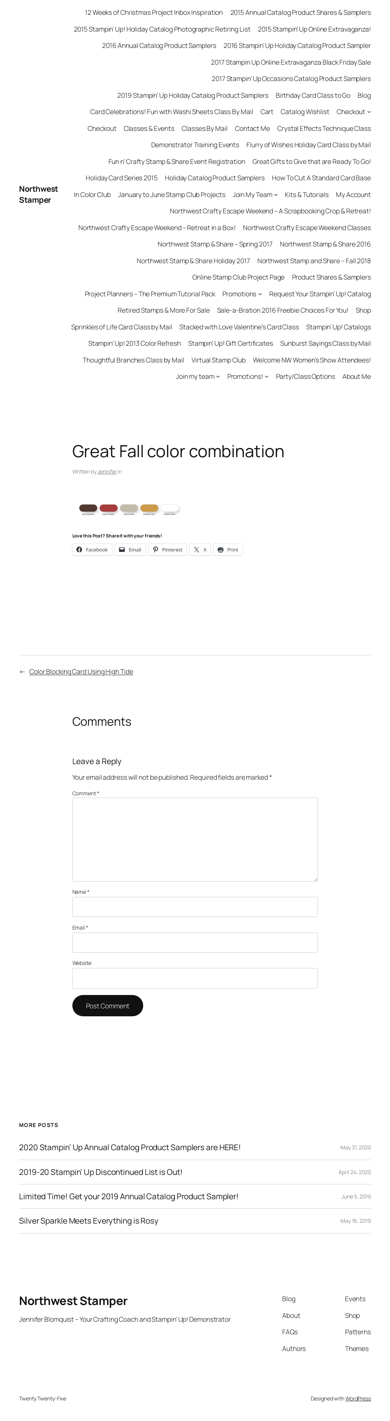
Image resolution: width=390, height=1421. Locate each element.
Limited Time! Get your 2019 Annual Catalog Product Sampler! (129, 1196)
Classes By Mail (205, 128)
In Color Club (92, 194)
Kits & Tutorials (306, 194)
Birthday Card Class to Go (313, 95)
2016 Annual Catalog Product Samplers (159, 45)
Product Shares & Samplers (331, 276)
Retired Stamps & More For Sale (163, 310)
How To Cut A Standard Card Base (321, 177)
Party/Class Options (305, 376)
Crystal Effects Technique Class (324, 128)
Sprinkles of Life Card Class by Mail (121, 326)
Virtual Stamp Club (219, 359)
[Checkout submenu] (369, 111)
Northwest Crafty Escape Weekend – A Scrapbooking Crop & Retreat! (270, 210)
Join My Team (252, 194)
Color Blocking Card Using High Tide (81, 671)
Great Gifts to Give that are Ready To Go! (312, 161)
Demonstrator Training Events (195, 144)
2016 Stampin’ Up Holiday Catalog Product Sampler (297, 45)
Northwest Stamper (38, 194)
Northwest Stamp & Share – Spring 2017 (215, 243)
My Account (353, 194)
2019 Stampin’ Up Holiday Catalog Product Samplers (192, 95)
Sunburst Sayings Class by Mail (325, 343)
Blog (364, 95)
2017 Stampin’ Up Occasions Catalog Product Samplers (291, 78)
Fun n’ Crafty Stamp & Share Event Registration (177, 161)
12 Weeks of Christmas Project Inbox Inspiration (154, 12)
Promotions (239, 293)
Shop (363, 310)
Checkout (351, 111)
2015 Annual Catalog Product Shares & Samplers (300, 12)
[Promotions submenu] (260, 293)
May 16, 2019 (355, 1220)
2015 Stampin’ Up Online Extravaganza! (314, 28)
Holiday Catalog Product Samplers (215, 177)
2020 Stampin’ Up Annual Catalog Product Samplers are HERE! (130, 1147)
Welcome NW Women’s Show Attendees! (312, 359)
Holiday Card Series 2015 (122, 177)
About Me (356, 376)
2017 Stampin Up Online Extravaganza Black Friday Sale (291, 62)
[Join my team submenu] (218, 376)
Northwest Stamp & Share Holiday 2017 (193, 260)
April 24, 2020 (355, 1172)
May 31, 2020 (355, 1147)
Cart (267, 111)
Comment (85, 793)
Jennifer (107, 471)
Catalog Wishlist (305, 111)
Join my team (195, 376)
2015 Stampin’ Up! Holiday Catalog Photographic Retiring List (162, 28)
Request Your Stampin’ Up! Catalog (320, 293)
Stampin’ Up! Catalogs (338, 326)
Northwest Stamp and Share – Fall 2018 (314, 260)
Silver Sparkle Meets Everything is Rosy (88, 1220)
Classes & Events (149, 128)
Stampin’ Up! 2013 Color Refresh (134, 343)
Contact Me (252, 128)
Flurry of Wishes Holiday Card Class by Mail (308, 144)
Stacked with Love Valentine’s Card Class (239, 326)
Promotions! (245, 376)
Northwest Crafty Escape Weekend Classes (307, 227)
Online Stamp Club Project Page (238, 276)
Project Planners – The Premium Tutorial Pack (150, 293)
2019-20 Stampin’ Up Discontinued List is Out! (101, 1172)
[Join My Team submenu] (276, 194)
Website (81, 962)
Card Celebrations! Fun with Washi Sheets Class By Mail (171, 111)
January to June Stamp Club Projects (171, 194)
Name (81, 891)
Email (80, 927)
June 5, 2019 (356, 1196)
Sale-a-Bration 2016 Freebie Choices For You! (283, 310)
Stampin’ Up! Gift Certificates (230, 343)
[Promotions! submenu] (267, 376)
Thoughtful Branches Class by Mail (133, 359)
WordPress (358, 1398)
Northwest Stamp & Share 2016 (325, 243)
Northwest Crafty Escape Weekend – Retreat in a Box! (157, 227)
